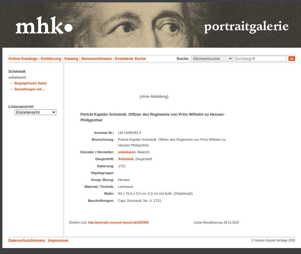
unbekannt (126, 152)
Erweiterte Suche (130, 58)
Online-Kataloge (23, 58)
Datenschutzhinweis (26, 240)
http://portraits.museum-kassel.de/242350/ (118, 222)
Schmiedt (126, 159)
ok (291, 58)
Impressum (58, 240)
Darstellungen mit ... (29, 89)
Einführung (51, 58)
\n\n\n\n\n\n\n (212, 58)
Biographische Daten (30, 83)
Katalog (71, 58)
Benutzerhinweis (96, 58)
